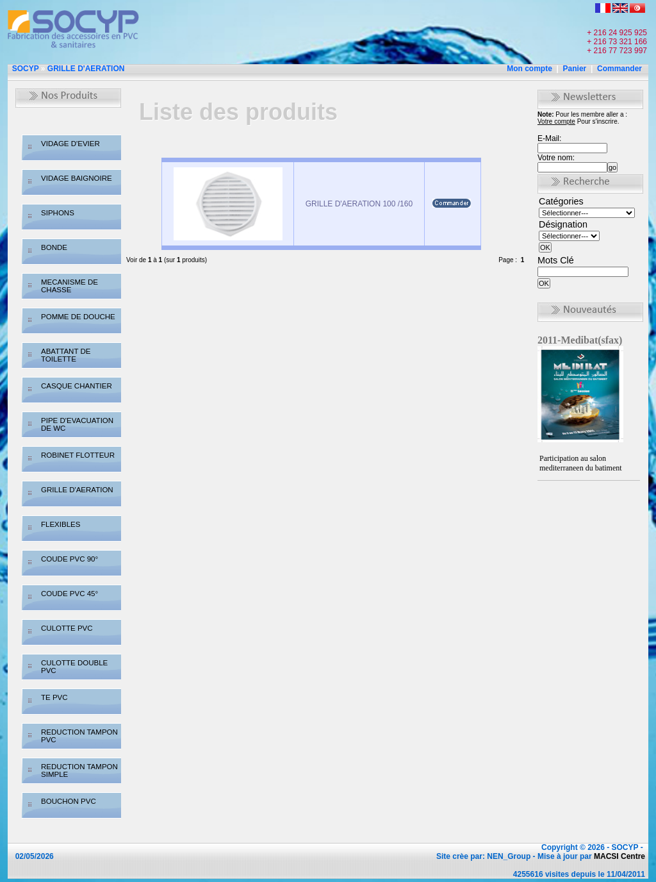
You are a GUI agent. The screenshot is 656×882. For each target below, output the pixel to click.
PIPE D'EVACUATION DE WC (77, 424)
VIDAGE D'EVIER (70, 143)
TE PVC (54, 697)
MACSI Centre (619, 856)
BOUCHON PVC (68, 801)
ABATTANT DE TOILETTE (65, 355)
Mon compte (529, 68)
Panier (575, 68)
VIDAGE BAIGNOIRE (76, 178)
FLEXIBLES (60, 524)
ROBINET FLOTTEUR (78, 455)
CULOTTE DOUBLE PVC (74, 666)
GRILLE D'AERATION (86, 68)
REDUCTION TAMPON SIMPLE (79, 770)
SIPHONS (57, 213)
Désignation (563, 224)
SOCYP (25, 68)
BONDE (54, 247)
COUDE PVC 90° (69, 559)
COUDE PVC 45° (69, 593)
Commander (619, 68)
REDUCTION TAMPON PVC (79, 736)
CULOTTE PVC (67, 628)
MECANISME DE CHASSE (69, 286)
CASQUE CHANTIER (76, 386)
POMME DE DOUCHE (78, 316)
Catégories (561, 201)
